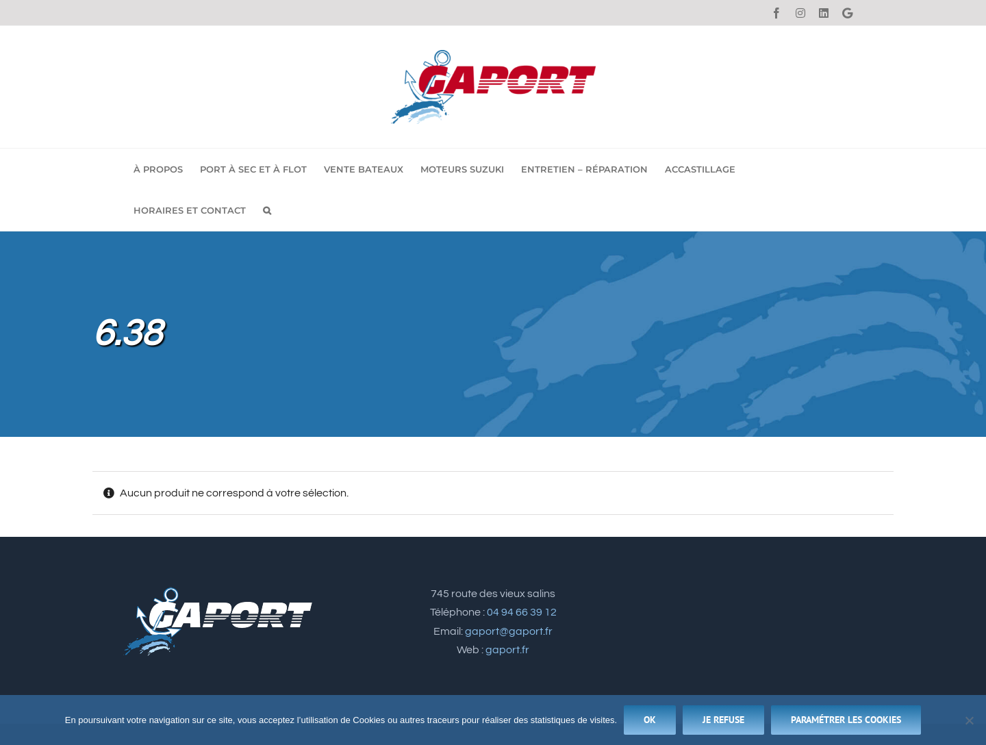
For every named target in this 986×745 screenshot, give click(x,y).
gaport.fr (507, 649)
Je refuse (723, 720)
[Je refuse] (969, 720)
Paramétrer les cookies (846, 720)
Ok (650, 720)
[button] (267, 210)
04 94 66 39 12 (522, 612)
